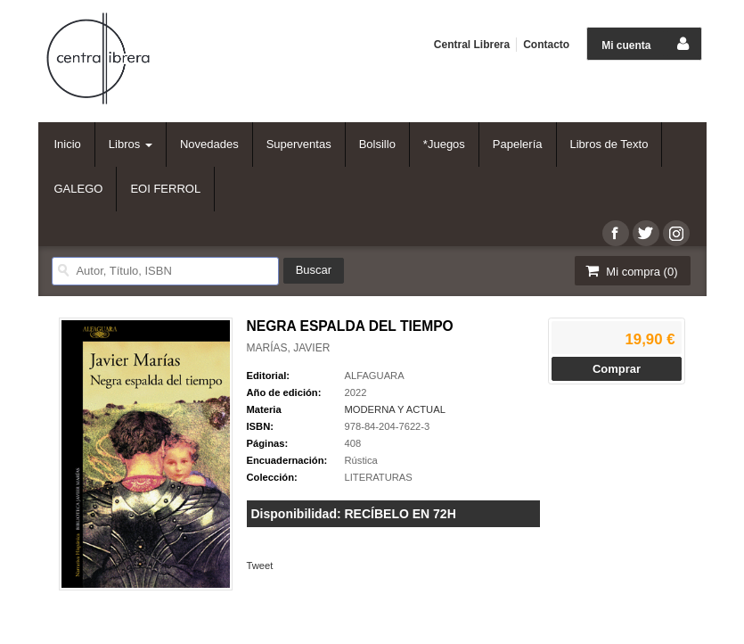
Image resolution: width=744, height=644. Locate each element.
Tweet (260, 565)
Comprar (617, 369)
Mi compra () (631, 270)
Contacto (546, 44)
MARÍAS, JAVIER (289, 348)
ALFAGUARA (375, 375)
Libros (130, 144)
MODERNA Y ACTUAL (395, 409)
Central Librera (472, 44)
